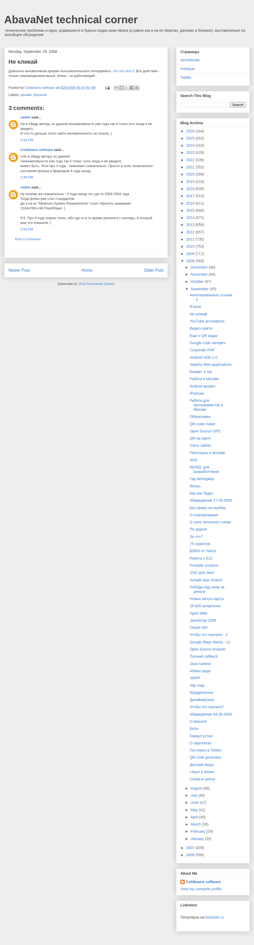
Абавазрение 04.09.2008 (211, 714)
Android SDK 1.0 (203, 357)
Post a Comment (28, 239)
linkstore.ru (214, 917)
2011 (191, 239)
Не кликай (198, 314)
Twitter (185, 77)
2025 (191, 138)
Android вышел (202, 386)
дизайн (26, 95)
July (194, 795)
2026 (191, 131)
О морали (198, 721)
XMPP (195, 678)
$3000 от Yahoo (203, 551)
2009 (191, 254)
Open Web (198, 613)
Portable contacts (204, 565)
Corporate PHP (202, 350)
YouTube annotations (207, 321)
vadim (25, 117)
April (194, 817)
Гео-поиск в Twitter (205, 750)
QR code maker (203, 424)
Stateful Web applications (211, 364)
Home (87, 270)
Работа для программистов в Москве (206, 405)
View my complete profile (200, 889)
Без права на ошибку (208, 508)
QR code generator (205, 757)
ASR (193, 460)
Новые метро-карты (207, 599)
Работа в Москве (204, 379)
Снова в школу (202, 779)
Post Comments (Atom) (96, 284)
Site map (197, 685)
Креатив (40, 95)
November (199, 274)
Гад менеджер (202, 479)
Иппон (195, 486)
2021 (191, 167)
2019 (191, 181)
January (197, 839)
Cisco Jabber (200, 445)
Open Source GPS (205, 431)
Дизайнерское (202, 700)
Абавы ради (200, 671)
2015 (191, 210)
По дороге (198, 529)
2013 (191, 225)
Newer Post (19, 270)
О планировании (204, 515)
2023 (191, 152)
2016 (191, 203)
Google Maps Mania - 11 (210, 642)
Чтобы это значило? (207, 707)
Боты (194, 728)
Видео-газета (201, 328)
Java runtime (200, 664)
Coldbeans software (36, 150)
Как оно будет (201, 493)
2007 (191, 848)
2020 (191, 174)
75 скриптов (200, 544)
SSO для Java (202, 572)
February (198, 831)
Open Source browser (208, 649)
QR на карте (200, 438)
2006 (191, 855)
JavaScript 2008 (203, 620)
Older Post (154, 270)
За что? (196, 536)
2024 (191, 145)
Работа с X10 (201, 558)
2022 (191, 160)
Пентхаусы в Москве (207, 453)
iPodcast (197, 393)
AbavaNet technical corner (71, 19)
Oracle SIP (199, 627)
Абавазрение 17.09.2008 (211, 500)
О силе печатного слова (210, 522)
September (200, 289)
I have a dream (202, 772)
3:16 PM (26, 140)
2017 (191, 196)
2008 (191, 261)
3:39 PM (26, 177)
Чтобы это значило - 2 (209, 635)
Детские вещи (202, 765)
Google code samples (207, 343)
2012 (191, 232)
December (199, 267)
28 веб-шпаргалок (205, 606)
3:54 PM (26, 229)
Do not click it (124, 71)
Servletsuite (190, 60)
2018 (191, 189)
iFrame (195, 307)
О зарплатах (200, 743)
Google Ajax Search (206, 580)
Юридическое (202, 692)
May (194, 810)
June (194, 802)
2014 (191, 217)
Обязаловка (200, 416)
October (197, 281)
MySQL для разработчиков (204, 469)
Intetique (187, 69)
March (196, 824)
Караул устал (201, 736)
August (196, 788)
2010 (191, 246)
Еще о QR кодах (204, 336)
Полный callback (204, 656)
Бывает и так (201, 372)
